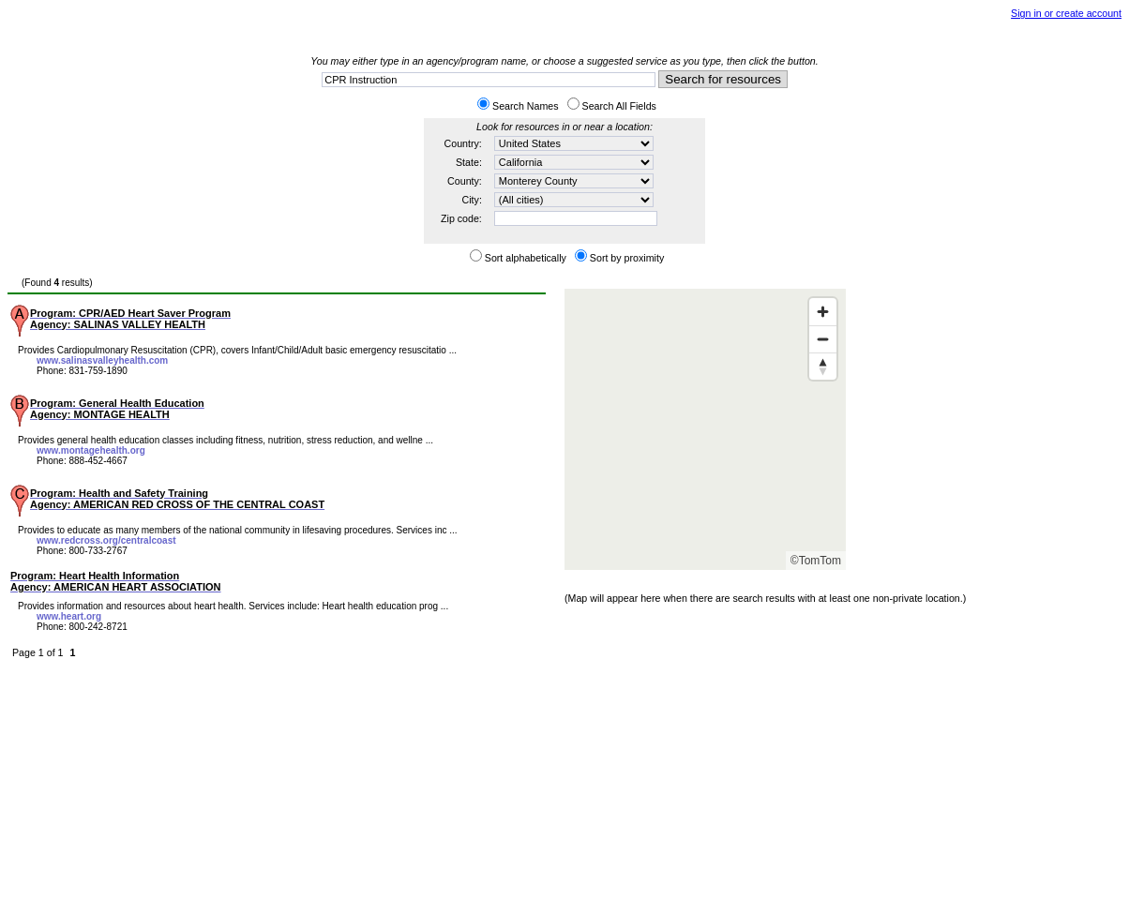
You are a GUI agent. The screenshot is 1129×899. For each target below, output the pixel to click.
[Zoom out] (822, 338)
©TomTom (815, 560)
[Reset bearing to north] (822, 366)
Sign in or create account (1066, 13)
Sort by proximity (627, 257)
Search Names (525, 106)
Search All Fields (619, 106)
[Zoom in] (822, 311)
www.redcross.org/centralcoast (106, 540)
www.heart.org (69, 616)
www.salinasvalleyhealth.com (102, 360)
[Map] (705, 429)
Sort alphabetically (525, 257)
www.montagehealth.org (91, 450)
